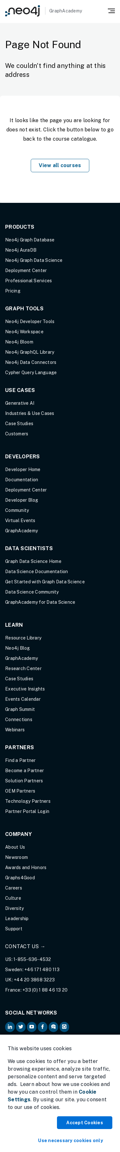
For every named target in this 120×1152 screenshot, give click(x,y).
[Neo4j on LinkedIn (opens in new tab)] (10, 1027)
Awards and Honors (25, 867)
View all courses (60, 165)
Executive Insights (25, 688)
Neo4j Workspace (24, 331)
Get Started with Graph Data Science (45, 581)
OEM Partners (20, 791)
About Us (15, 847)
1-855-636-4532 (32, 959)
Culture (13, 898)
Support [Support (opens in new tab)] (13, 928)
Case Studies (19, 423)
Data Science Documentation (36, 571)
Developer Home (23, 469)
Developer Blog (21, 500)
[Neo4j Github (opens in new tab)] (64, 1027)
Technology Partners (28, 801)
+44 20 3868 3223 (34, 979)
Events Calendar (23, 699)
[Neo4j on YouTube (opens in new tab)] (31, 1027)
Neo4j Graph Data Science (33, 260)
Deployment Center (26, 270)
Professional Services (28, 280)
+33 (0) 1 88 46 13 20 (45, 990)
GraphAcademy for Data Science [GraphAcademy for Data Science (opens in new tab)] (40, 602)
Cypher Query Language (31, 372)
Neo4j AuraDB (20, 250)
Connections (18, 719)
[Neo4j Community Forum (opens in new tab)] (53, 1027)
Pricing (12, 290)
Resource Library (23, 637)
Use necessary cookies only (70, 1140)
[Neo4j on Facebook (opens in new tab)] (42, 1027)
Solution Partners (24, 780)
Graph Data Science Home (33, 561)
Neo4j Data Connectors (30, 362)
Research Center (23, 668)
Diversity (14, 908)
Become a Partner (24, 770)
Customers (16, 433)
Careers (13, 887)
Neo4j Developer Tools (29, 321)
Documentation (21, 479)
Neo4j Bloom (19, 341)
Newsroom (16, 857)
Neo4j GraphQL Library (29, 352)
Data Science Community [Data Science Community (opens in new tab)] (32, 591)
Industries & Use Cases (29, 413)
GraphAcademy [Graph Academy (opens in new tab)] (21, 530)
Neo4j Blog (17, 648)
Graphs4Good (20, 877)
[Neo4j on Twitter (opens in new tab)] (21, 1027)
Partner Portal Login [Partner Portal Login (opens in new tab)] (27, 811)
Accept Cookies (84, 1122)
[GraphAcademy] (43, 11)
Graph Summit (20, 709)
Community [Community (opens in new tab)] (17, 510)
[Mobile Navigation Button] (111, 10)
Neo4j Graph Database (29, 239)
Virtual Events (20, 520)
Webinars (15, 729)
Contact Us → (25, 946)
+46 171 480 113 (42, 969)
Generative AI (19, 403)
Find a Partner (20, 760)
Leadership (17, 918)
